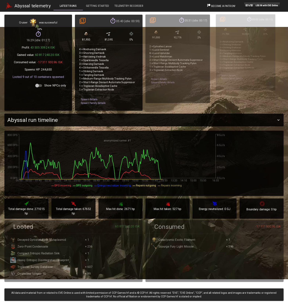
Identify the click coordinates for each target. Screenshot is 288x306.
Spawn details (89, 94)
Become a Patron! (221, 6)
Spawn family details (93, 97)
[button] (144, 120)
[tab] (68, 5)
